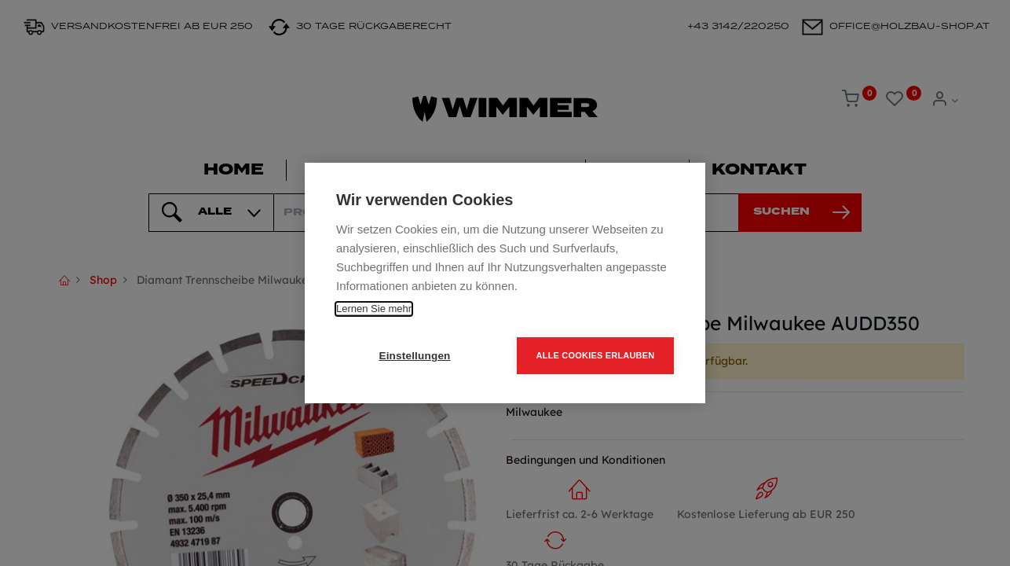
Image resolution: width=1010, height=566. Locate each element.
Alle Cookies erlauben (595, 355)
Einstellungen (414, 356)
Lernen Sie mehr (374, 308)
